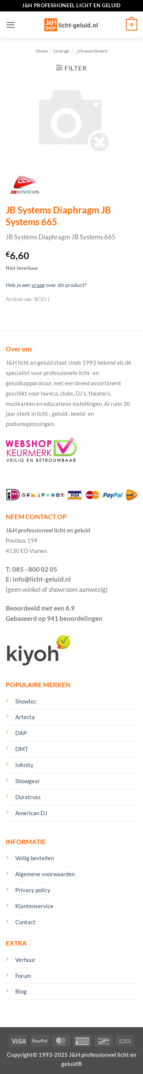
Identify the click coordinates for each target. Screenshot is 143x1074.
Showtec (26, 701)
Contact (25, 922)
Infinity (24, 764)
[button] (11, 25)
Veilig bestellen (34, 857)
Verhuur (25, 959)
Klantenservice (34, 905)
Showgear (27, 780)
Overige (61, 51)
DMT (21, 748)
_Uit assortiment (91, 51)
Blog (21, 991)
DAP (21, 732)
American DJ (31, 813)
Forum (23, 975)
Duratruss (28, 796)
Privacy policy (32, 889)
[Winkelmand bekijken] (131, 25)
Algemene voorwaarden (45, 873)
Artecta (25, 716)
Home (41, 51)
